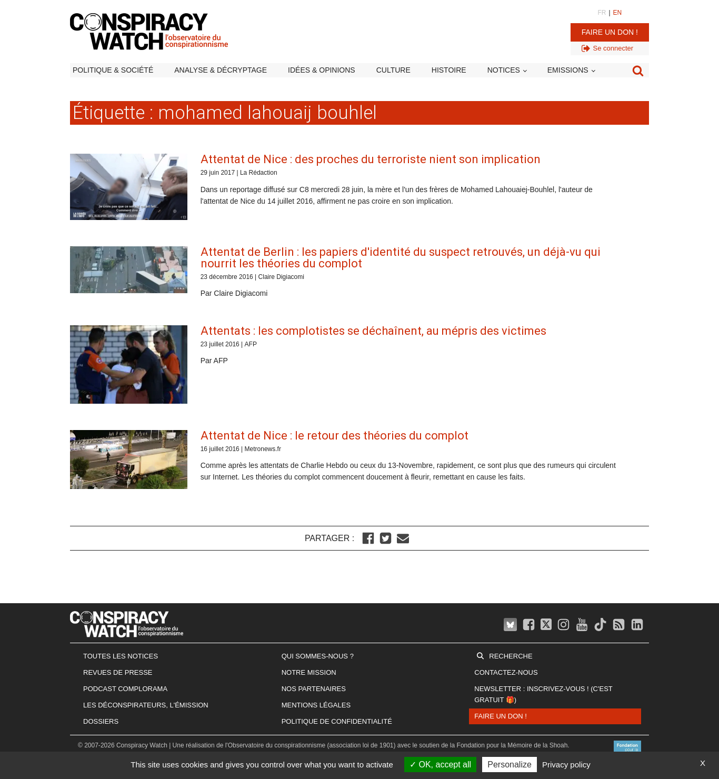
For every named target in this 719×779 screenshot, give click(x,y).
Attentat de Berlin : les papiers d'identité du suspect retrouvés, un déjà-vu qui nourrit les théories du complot (401, 257)
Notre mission (309, 672)
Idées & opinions (321, 70)
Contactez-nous (505, 672)
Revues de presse (118, 672)
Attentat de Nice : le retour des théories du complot (334, 435)
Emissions (567, 70)
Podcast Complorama (125, 689)
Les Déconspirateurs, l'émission (145, 705)
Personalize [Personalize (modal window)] (509, 764)
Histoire (449, 70)
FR (601, 12)
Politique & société (113, 70)
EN (617, 12)
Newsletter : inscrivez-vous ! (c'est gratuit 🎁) (543, 694)
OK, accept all (440, 764)
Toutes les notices (120, 656)
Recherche (510, 656)
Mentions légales (316, 705)
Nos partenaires (314, 689)
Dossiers (100, 721)
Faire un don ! (610, 32)
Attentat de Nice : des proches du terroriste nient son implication (371, 159)
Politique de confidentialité (337, 721)
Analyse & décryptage (220, 70)
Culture (393, 70)
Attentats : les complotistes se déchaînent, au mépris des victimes (373, 330)
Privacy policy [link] (566, 764)
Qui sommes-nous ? (318, 656)
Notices (503, 70)
